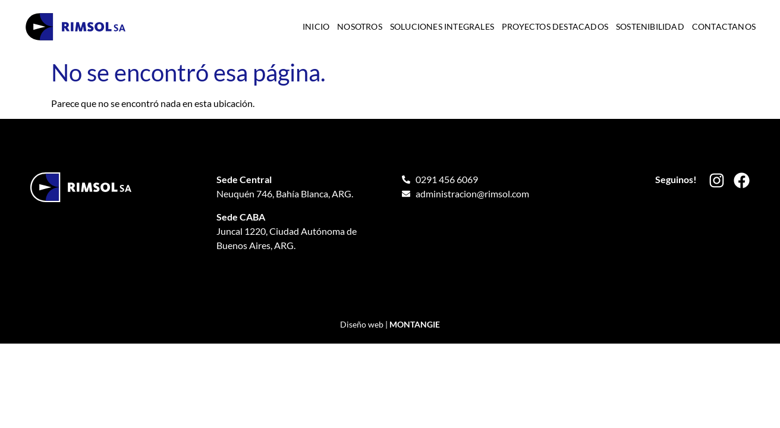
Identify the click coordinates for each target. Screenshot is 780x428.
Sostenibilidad (650, 26)
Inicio (316, 26)
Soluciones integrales (442, 26)
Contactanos (724, 26)
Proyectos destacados (555, 26)
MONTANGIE (414, 324)
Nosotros (359, 26)
